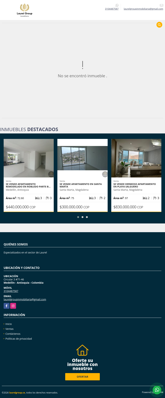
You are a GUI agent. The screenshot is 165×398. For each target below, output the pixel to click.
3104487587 (112, 8)
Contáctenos (12, 333)
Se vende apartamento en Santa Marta (81, 185)
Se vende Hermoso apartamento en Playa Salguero (134, 185)
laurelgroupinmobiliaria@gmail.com (25, 299)
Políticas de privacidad (18, 338)
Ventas (9, 329)
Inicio (8, 324)
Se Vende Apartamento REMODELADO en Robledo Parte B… (28, 185)
